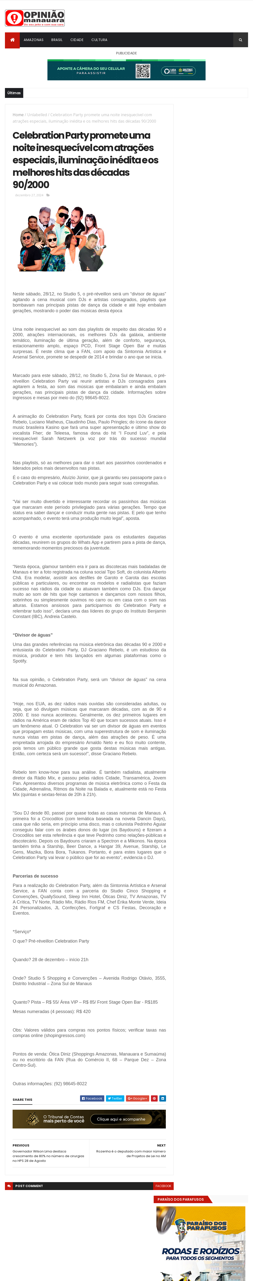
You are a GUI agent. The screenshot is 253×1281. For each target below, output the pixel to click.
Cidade (77, 39)
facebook (154, 1241)
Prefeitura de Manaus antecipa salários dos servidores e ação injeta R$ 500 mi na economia (221, 745)
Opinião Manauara (198, 814)
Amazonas (33, 39)
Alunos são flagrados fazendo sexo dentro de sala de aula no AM (221, 765)
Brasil (57, 39)
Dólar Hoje (181, 934)
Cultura (99, 39)
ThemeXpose (32, 1274)
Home (18, 114)
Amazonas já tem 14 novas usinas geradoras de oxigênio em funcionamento (220, 785)
